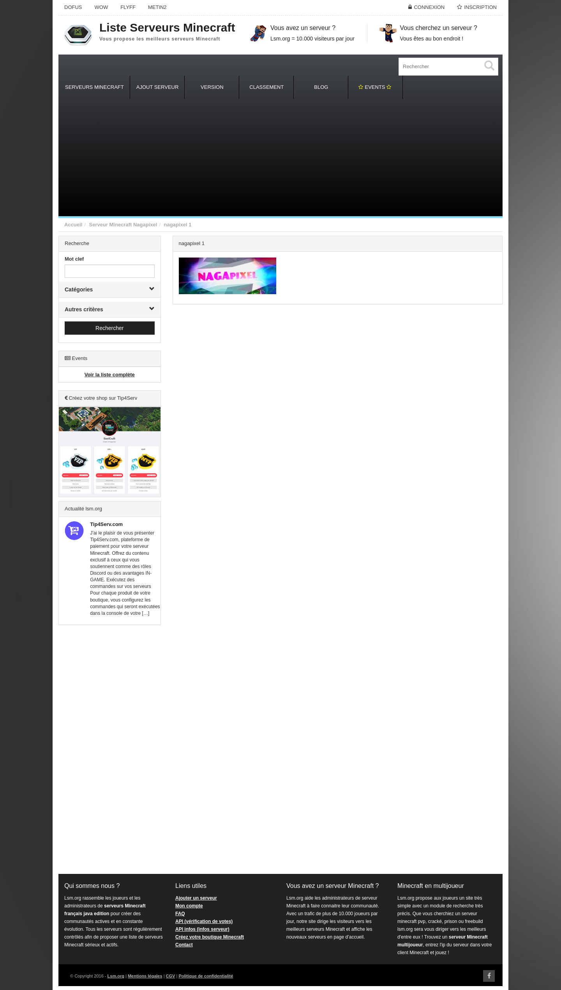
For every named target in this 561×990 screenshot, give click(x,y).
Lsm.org (116, 976)
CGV (170, 976)
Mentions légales (145, 976)
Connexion (429, 7)
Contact (184, 945)
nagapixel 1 (178, 225)
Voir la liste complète (110, 375)
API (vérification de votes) (204, 921)
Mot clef (74, 259)
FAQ (180, 913)
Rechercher (109, 328)
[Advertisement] (280, 157)
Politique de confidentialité (205, 976)
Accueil (73, 225)
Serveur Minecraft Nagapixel (123, 225)
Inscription (480, 7)
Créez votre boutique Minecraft (209, 937)
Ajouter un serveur (196, 898)
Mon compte (189, 906)
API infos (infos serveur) (202, 929)
